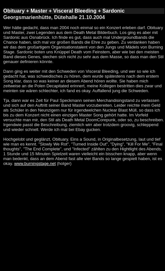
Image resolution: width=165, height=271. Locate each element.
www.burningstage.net (35, 163)
